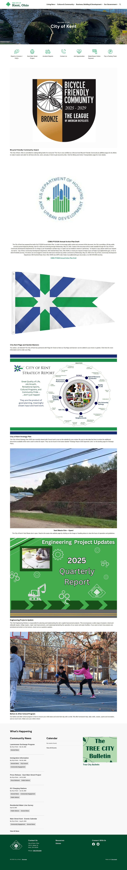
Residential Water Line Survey (21, 805)
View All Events (51, 748)
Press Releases (15, 780)
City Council (24, 763)
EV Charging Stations (18, 788)
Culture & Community (65, 4)
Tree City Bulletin (91, 764)
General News (15, 750)
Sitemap (58, 843)
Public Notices (26, 780)
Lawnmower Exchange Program (22, 744)
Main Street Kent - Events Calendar (23, 819)
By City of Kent (14, 747)
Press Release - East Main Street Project (25, 775)
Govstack (114, 859)
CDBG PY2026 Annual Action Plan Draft (63, 258)
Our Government (110, 4)
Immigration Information (19, 758)
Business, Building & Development (89, 4)
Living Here (51, 4)
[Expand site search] (120, 4)
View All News (14, 831)
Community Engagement (18, 767)
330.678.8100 (37, 851)
